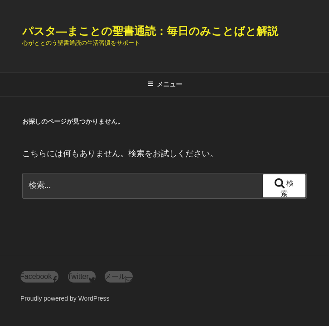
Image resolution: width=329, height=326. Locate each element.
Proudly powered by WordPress (65, 298)
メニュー (164, 84)
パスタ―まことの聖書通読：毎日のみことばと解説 (150, 31)
